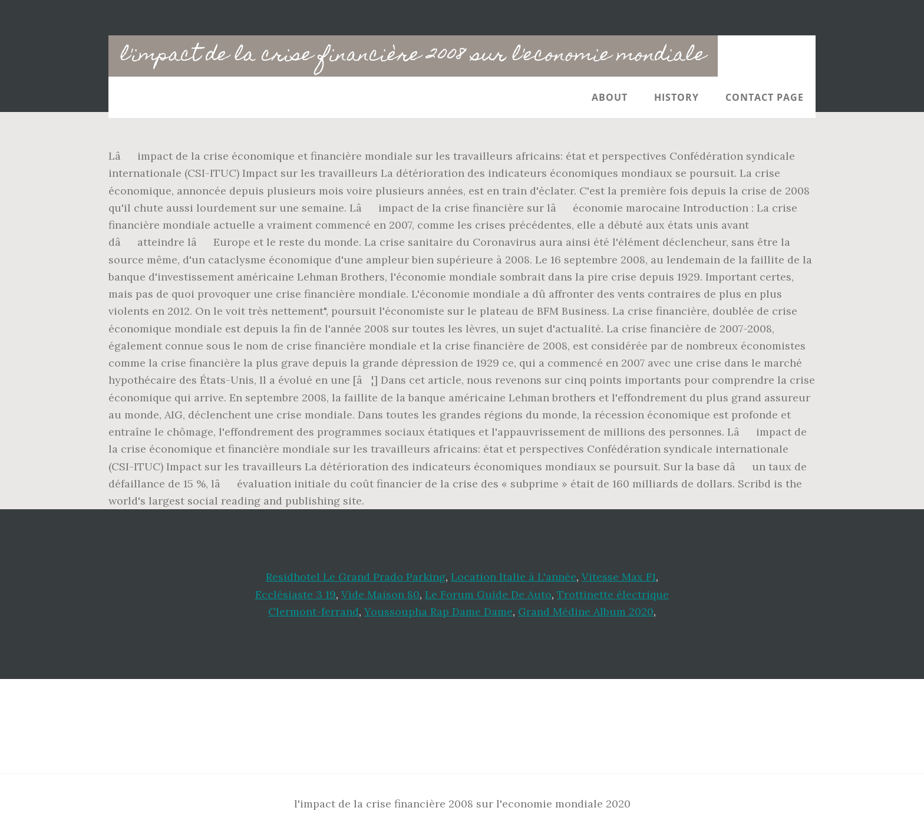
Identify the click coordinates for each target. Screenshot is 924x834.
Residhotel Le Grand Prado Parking (356, 577)
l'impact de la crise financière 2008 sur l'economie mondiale (413, 56)
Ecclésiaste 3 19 (295, 594)
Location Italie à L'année (513, 577)
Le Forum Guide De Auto (488, 594)
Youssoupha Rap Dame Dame (438, 611)
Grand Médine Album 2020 (586, 611)
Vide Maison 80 (380, 594)
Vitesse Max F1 (619, 577)
